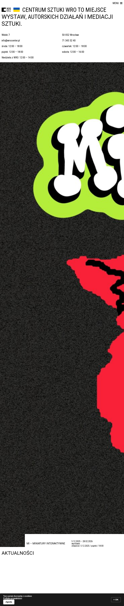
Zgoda (8, 602)
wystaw (14, 16)
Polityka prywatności (12, 598)
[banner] (62, 599)
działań (71, 16)
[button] (117, 3)
